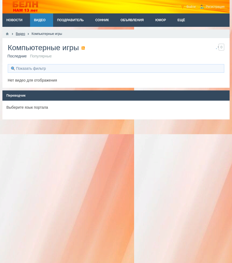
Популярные (41, 56)
